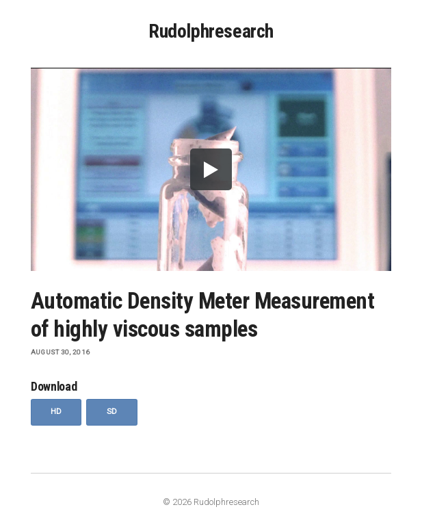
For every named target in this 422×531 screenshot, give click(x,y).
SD (112, 411)
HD (56, 411)
